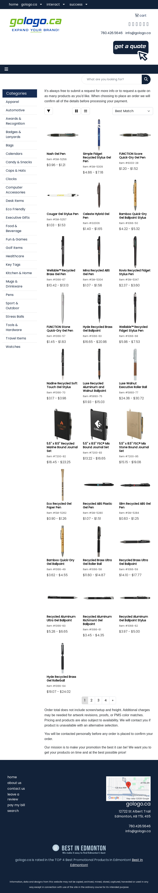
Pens (10, 294)
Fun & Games (16, 239)
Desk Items (15, 200)
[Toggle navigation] (6, 69)
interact (53, 4)
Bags (10, 145)
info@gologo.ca (138, 33)
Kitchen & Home (19, 273)
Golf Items (14, 247)
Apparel (12, 101)
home (13, 4)
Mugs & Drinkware (14, 284)
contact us (16, 788)
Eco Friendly (15, 209)
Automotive (15, 110)
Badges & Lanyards (13, 134)
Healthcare (15, 256)
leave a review (13, 797)
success (76, 4)
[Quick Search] (111, 79)
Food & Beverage (13, 228)
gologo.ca (29, 4)
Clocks (11, 179)
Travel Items (16, 338)
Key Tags (13, 264)
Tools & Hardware (14, 327)
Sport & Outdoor (12, 305)
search (13, 810)
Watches (13, 346)
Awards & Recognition (15, 121)
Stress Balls (15, 316)
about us (14, 782)
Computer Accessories (15, 190)
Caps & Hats (16, 170)
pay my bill (16, 805)
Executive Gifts (18, 217)
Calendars (14, 153)
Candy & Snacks (19, 162)
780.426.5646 (112, 33)
